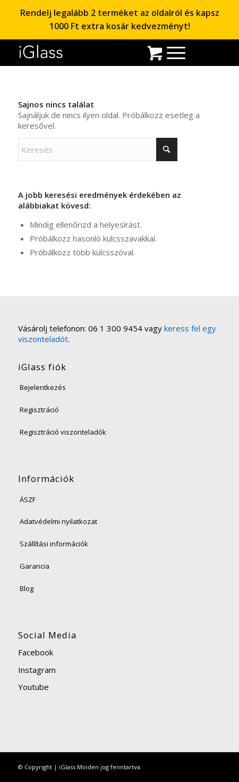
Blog (26, 588)
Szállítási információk (54, 543)
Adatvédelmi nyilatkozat (58, 521)
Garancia (34, 566)
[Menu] (170, 52)
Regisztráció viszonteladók (63, 432)
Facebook (35, 652)
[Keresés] (97, 149)
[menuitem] (170, 52)
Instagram (37, 669)
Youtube (33, 686)
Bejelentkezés (43, 387)
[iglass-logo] (41, 52)
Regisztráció (39, 409)
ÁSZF (28, 499)
